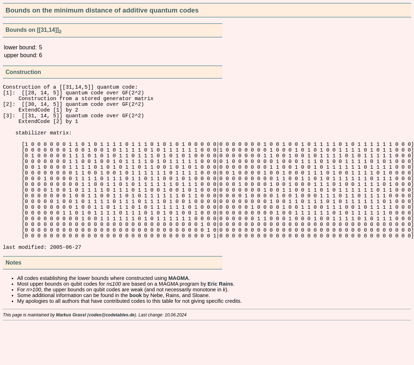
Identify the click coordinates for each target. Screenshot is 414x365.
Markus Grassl (71, 356)
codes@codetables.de (112, 356)
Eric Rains (220, 325)
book (136, 337)
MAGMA (178, 319)
